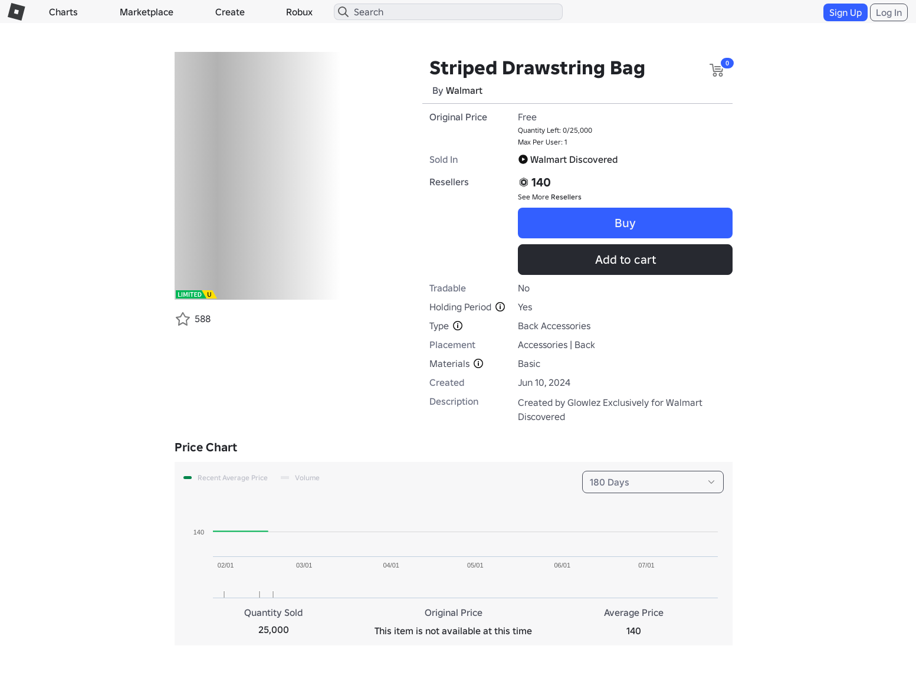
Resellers (566, 196)
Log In (889, 12)
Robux (299, 12)
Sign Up (845, 12)
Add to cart (625, 259)
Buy (625, 223)
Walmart (464, 90)
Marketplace (146, 12)
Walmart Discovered (568, 159)
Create (230, 12)
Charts (63, 12)
